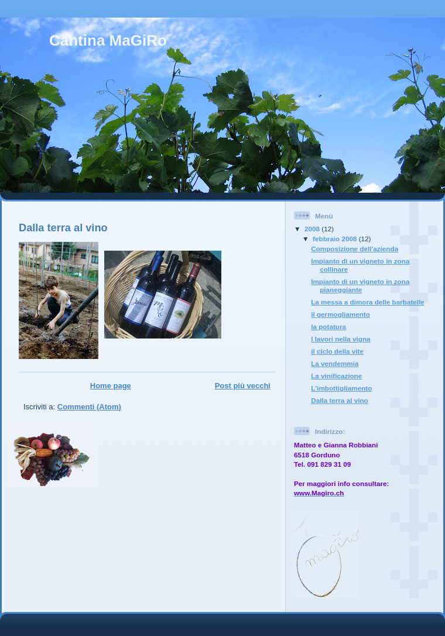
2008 (312, 228)
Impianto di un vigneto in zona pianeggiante (360, 285)
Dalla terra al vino (63, 228)
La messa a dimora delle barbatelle (368, 302)
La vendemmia (334, 363)
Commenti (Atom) (89, 406)
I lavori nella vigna (340, 339)
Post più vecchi (243, 385)
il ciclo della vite (337, 351)
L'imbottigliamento (341, 388)
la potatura (328, 326)
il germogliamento (340, 314)
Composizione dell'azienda (354, 248)
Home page (110, 385)
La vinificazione (336, 375)
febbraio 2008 (336, 238)
